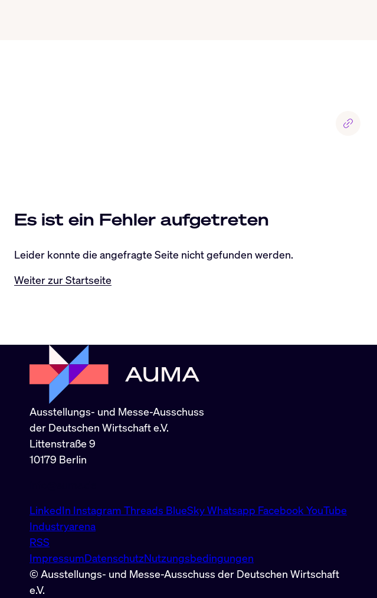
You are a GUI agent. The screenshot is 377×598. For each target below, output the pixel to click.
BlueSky (186, 510)
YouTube (326, 510)
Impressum (56, 558)
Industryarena (62, 526)
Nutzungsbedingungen (199, 558)
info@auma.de (63, 485)
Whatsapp (232, 510)
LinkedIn (51, 510)
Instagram (98, 510)
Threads (145, 510)
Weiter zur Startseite (63, 280)
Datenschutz (114, 558)
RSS (39, 542)
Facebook (282, 510)
